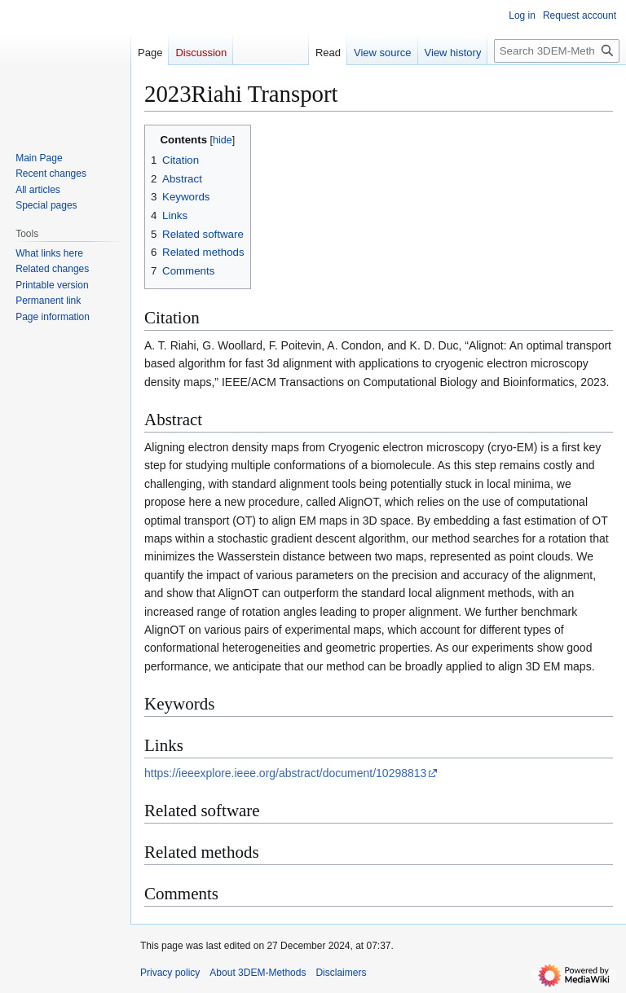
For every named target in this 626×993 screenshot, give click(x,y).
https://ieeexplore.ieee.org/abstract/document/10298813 (285, 773)
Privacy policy (170, 972)
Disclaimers (340, 972)
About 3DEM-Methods (257, 972)
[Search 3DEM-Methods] (556, 51)
